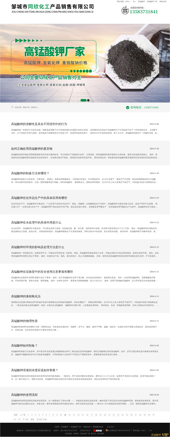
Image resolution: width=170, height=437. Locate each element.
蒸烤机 (76, 434)
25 (127, 415)
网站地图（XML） (124, 1)
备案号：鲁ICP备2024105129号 (65, 430)
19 (100, 415)
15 (83, 415)
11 (65, 415)
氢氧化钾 (162, 1)
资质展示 (96, 20)
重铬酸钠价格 (98, 427)
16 (87, 415)
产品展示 (58, 20)
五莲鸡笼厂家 (85, 434)
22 (114, 415)
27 (136, 415)
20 (105, 415)
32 (15, 419)
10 (61, 415)
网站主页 (21, 20)
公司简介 (39, 20)
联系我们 (115, 20)
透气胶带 (100, 434)
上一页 (22, 415)
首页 (15, 415)
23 (118, 415)
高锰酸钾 (141, 1)
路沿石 (93, 434)
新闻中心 (77, 20)
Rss (134, 1)
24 (122, 415)
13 (74, 415)
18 (96, 415)
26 (131, 415)
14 (78, 415)
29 (144, 415)
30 (149, 415)
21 (109, 415)
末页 (32, 419)
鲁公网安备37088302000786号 (118, 430)
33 (19, 419)
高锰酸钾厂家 (152, 1)
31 (153, 415)
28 (140, 415)
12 (69, 415)
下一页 (25, 419)
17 (91, 415)
